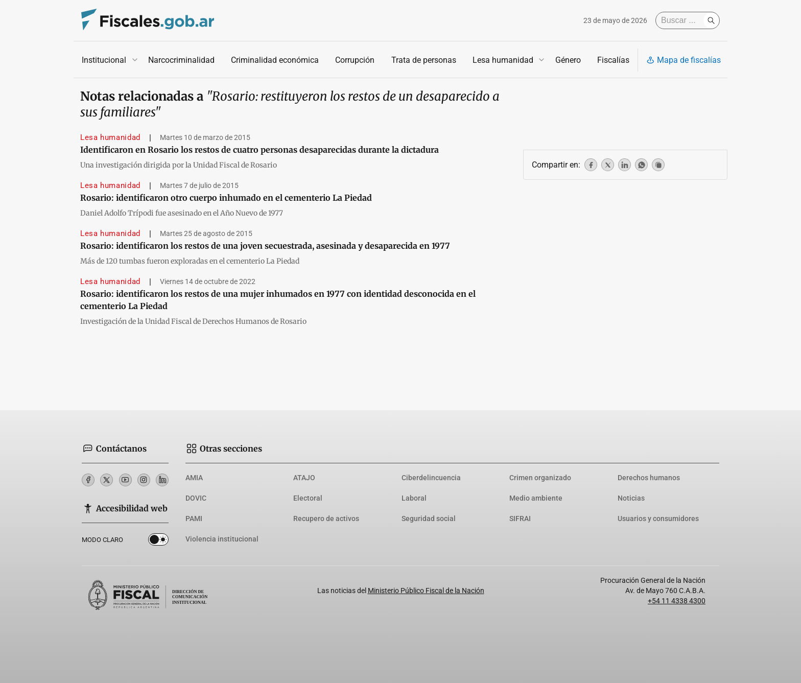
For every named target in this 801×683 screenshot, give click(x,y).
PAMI (193, 518)
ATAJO (304, 478)
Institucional (104, 60)
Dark (158, 541)
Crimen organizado (540, 478)
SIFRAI (520, 518)
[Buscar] (682, 20)
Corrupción (354, 60)
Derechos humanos (649, 478)
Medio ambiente (535, 498)
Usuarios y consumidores (658, 518)
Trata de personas (423, 60)
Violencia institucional (221, 539)
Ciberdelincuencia (431, 478)
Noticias (631, 498)
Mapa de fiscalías (683, 60)
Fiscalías (613, 60)
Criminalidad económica (275, 60)
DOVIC (195, 498)
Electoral (307, 498)
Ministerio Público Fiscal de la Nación (426, 590)
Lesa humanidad (503, 60)
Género (568, 60)
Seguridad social (429, 518)
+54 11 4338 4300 (676, 601)
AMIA (194, 478)
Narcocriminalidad (181, 60)
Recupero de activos (326, 518)
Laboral (414, 498)
